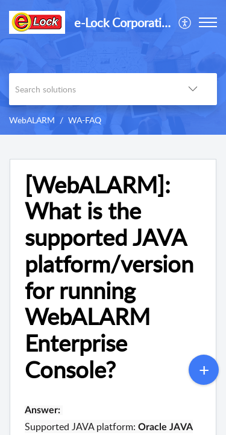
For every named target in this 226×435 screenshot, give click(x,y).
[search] (89, 89)
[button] (185, 22)
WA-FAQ (84, 120)
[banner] (113, 67)
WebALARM (32, 120)
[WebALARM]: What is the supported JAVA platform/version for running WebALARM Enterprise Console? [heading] (109, 277)
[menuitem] (185, 22)
